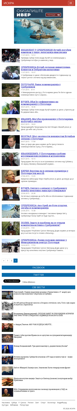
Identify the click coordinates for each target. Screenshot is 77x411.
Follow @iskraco (28, 282)
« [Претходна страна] (3, 260)
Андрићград (62, 402)
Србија (14, 402)
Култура (5, 405)
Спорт (43, 402)
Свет (37, 402)
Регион (30, 402)
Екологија (51, 402)
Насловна (6, 402)
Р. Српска (22, 402)
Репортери (24, 405)
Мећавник (14, 405)
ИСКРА (9, 3)
